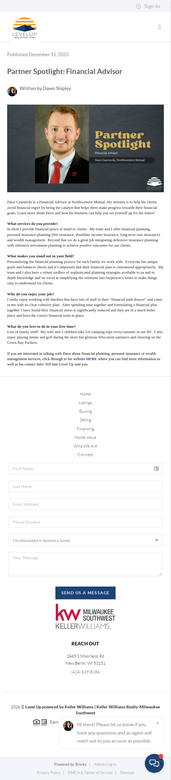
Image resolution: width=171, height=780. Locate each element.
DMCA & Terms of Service (90, 772)
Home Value (85, 437)
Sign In (148, 6)
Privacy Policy (48, 772)
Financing (85, 428)
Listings (85, 402)
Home (85, 394)
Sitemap (127, 772)
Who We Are (85, 446)
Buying (85, 411)
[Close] (157, 723)
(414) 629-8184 (85, 671)
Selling (85, 419)
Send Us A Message (85, 592)
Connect (85, 454)
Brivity (81, 764)
